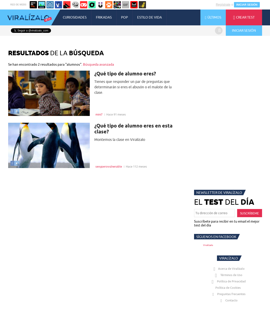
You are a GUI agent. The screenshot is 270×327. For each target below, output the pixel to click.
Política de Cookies (228, 287)
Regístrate (223, 4)
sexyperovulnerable (108, 166)
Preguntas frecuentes (228, 294)
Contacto (228, 300)
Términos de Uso (228, 275)
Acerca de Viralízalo (228, 268)
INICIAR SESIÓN (246, 4)
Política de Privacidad (228, 281)
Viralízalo (208, 245)
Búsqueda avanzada (98, 64)
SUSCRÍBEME (249, 213)
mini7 (98, 114)
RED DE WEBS (18, 4)
